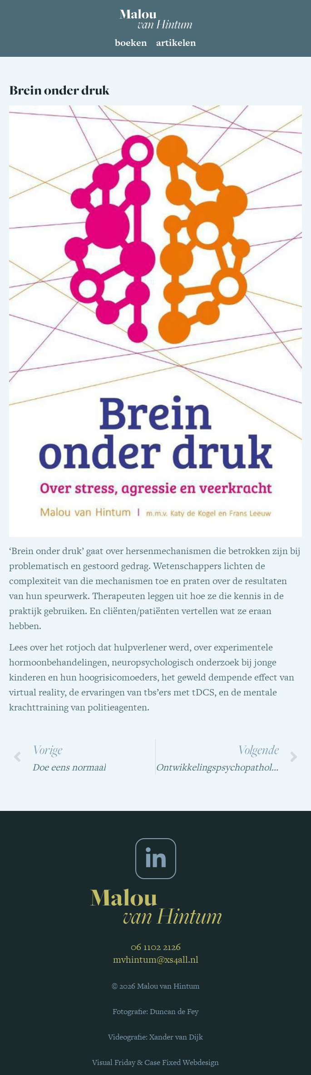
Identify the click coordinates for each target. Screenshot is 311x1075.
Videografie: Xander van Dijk (155, 1036)
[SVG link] (155, 19)
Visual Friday (113, 1062)
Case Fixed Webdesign (181, 1062)
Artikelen (176, 42)
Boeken (131, 42)
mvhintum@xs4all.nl (155, 959)
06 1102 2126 (156, 946)
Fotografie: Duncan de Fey (155, 1011)
